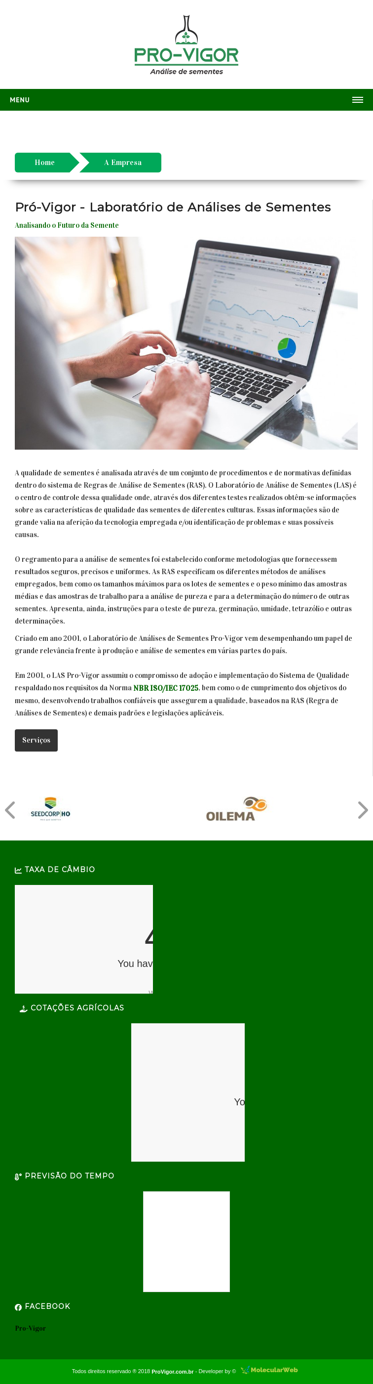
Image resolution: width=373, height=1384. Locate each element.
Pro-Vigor (30, 1328)
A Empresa (123, 162)
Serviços (36, 740)
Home (45, 162)
